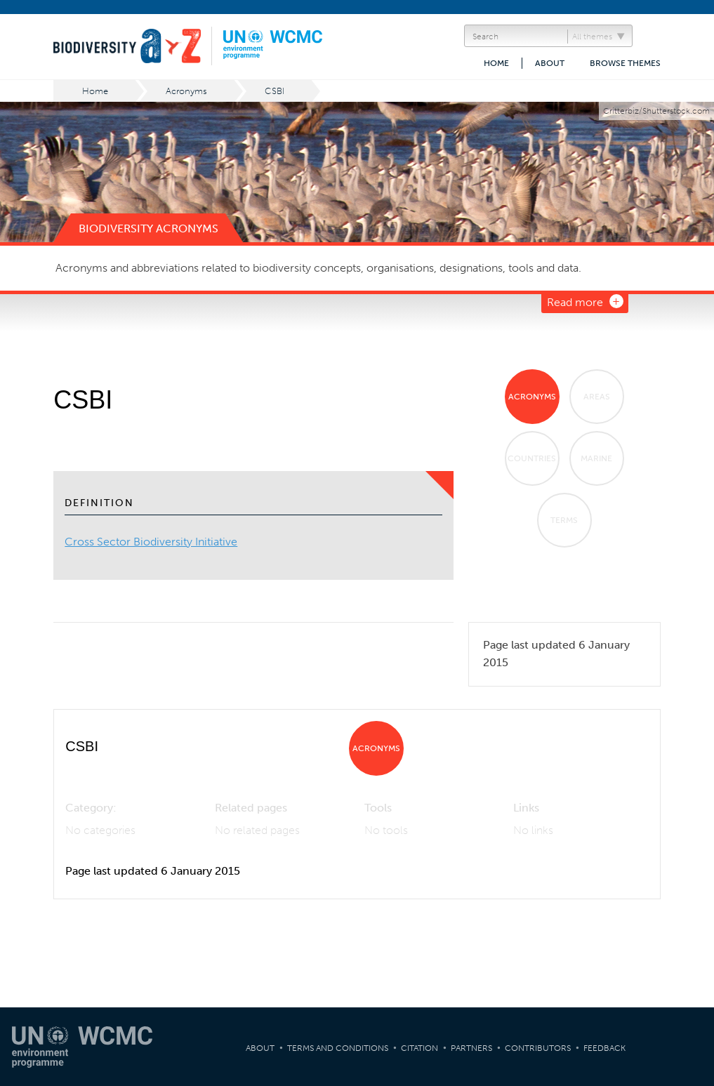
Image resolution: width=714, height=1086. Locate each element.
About (549, 63)
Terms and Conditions (337, 1048)
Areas (596, 397)
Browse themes (625, 63)
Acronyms (186, 91)
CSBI (274, 91)
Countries (532, 458)
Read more (575, 302)
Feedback (604, 1048)
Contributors (538, 1048)
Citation (419, 1048)
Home (496, 63)
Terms (564, 520)
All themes (592, 36)
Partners (471, 1048)
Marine (596, 458)
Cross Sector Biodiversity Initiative (151, 541)
